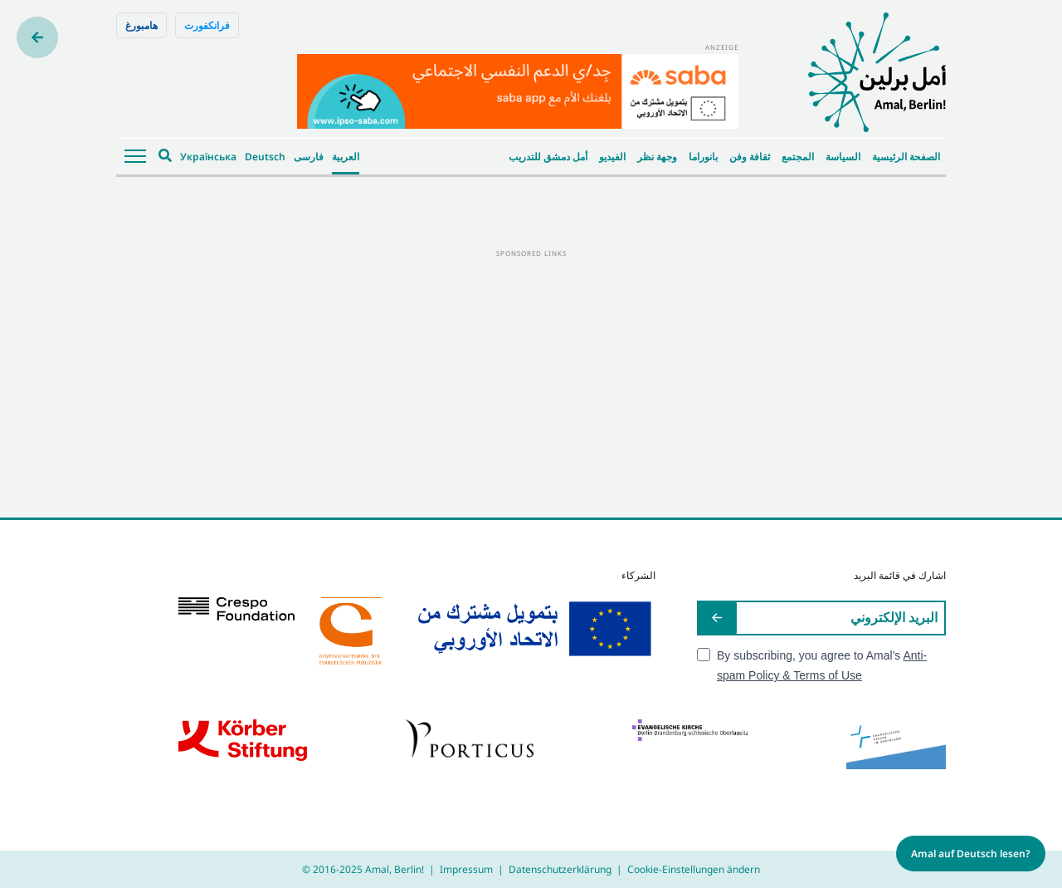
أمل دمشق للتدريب (548, 157)
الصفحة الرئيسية (906, 157)
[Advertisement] (531, 376)
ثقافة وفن (749, 157)
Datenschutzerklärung (560, 869)
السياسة (843, 157)
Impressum (466, 869)
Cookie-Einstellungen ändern (693, 869)
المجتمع (798, 157)
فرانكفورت (207, 25)
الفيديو (612, 157)
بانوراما (703, 157)
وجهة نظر (657, 157)
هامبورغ (141, 25)
